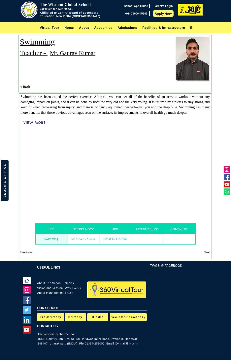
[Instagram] (227, 169)
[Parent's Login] (163, 6)
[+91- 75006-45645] (136, 13)
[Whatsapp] (227, 191)
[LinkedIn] (27, 320)
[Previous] (33, 252)
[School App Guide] (136, 6)
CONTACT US (47, 326)
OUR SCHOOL (48, 308)
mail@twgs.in (129, 343)
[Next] (200, 252)
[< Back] (33, 87)
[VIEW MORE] (34, 123)
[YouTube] (227, 184)
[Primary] (75, 317)
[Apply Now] (163, 13)
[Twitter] (27, 310)
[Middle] (97, 317)
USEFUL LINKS (48, 267)
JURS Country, (48, 339)
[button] (84, 28)
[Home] (27, 280)
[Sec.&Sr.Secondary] (128, 317)
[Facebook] (227, 177)
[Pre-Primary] (50, 317)
